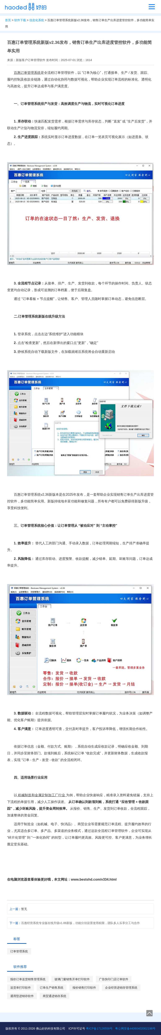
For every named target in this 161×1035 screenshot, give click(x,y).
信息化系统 (36, 20)
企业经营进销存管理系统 (121, 987)
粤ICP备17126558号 (99, 1028)
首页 (8, 20)
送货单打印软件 (20, 987)
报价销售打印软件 (84, 987)
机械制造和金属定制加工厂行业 (41, 795)
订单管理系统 (19, 951)
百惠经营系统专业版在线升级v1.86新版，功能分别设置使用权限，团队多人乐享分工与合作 (80, 923)
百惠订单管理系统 (27, 72)
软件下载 (20, 20)
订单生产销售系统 (51, 987)
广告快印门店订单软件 (113, 979)
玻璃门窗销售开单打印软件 (72, 979)
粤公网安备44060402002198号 (135, 1028)
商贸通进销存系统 (54, 996)
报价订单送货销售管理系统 (27, 979)
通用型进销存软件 (22, 996)
